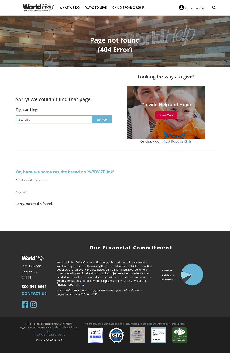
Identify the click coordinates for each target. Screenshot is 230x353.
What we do (70, 7)
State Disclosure (57, 334)
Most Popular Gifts (177, 141)
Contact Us (34, 293)
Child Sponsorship (128, 7)
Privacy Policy (39, 334)
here (80, 284)
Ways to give (96, 7)
